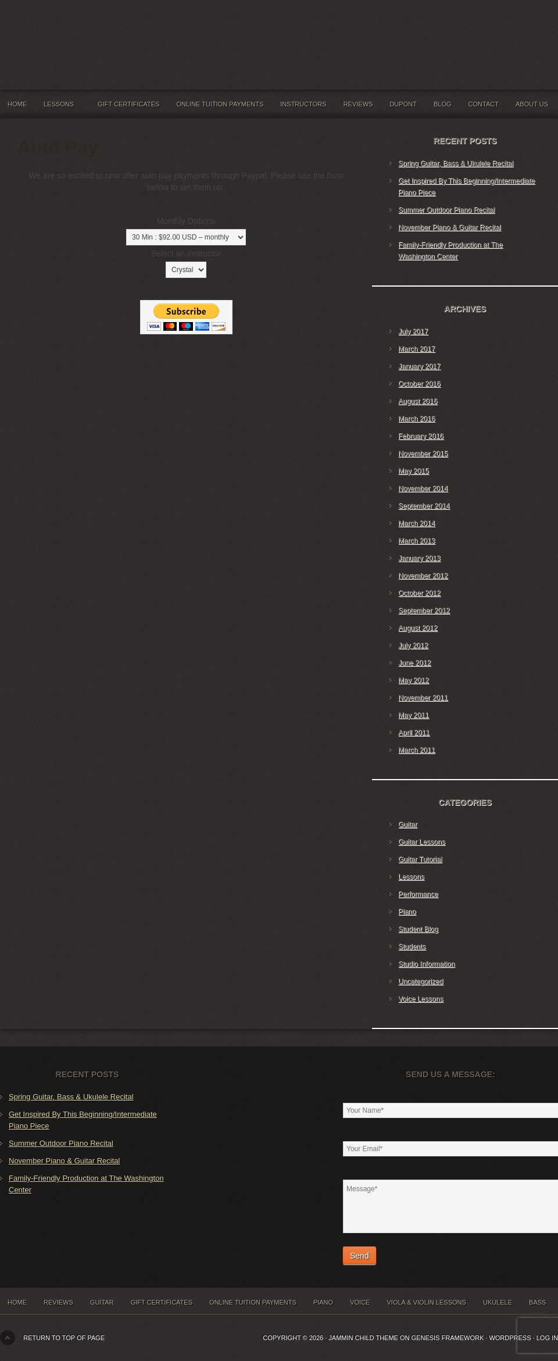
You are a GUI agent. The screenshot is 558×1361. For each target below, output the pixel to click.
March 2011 (416, 750)
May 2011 (413, 715)
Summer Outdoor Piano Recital (446, 210)
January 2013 (419, 558)
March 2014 (416, 523)
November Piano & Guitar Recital (449, 227)
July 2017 (413, 331)
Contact (483, 104)
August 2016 (417, 401)
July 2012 (413, 645)
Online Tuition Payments (220, 104)
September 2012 (424, 610)
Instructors (303, 104)
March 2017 (416, 349)
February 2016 (420, 436)
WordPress (510, 1337)
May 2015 (413, 471)
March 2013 (416, 541)
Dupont (402, 104)
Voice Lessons (420, 999)
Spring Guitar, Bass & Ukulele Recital (455, 163)
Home (17, 104)
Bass (537, 1302)
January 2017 (419, 366)
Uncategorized (420, 981)
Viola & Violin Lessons (426, 1302)
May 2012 (413, 680)
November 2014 (423, 488)
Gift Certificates (128, 104)
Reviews (358, 104)
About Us (532, 104)
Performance (418, 894)
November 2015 (423, 453)
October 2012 (419, 593)
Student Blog (418, 929)
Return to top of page (64, 1337)
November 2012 (423, 575)
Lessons (62, 107)
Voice (360, 1302)
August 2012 (417, 628)
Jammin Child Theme (363, 1337)
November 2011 (423, 698)
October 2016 (419, 384)
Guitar (407, 824)
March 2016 (416, 419)
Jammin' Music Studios (145, 35)
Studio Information (426, 964)
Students (411, 946)
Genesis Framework (448, 1337)
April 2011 (414, 732)
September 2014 (424, 506)
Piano (407, 912)
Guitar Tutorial (420, 859)
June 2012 (414, 663)
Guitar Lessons (421, 842)
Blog (443, 104)
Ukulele (497, 1302)
